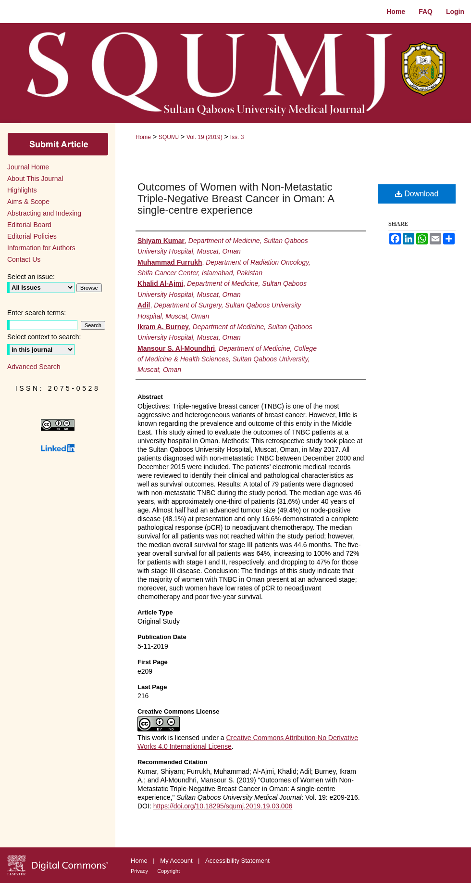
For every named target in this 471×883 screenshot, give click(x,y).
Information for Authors (41, 248)
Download (417, 194)
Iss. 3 (237, 137)
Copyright (168, 871)
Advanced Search (34, 367)
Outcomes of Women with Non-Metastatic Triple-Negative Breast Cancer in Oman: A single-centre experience (235, 198)
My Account (177, 860)
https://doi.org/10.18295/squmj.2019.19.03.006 (223, 806)
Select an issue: (31, 277)
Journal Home (28, 167)
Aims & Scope (28, 201)
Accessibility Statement (237, 860)
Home (143, 137)
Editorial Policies (32, 236)
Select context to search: (44, 337)
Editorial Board (29, 225)
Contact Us (23, 259)
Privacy (140, 871)
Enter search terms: (36, 313)
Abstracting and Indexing (44, 213)
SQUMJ (169, 137)
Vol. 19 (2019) (204, 137)
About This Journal (35, 178)
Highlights (22, 190)
